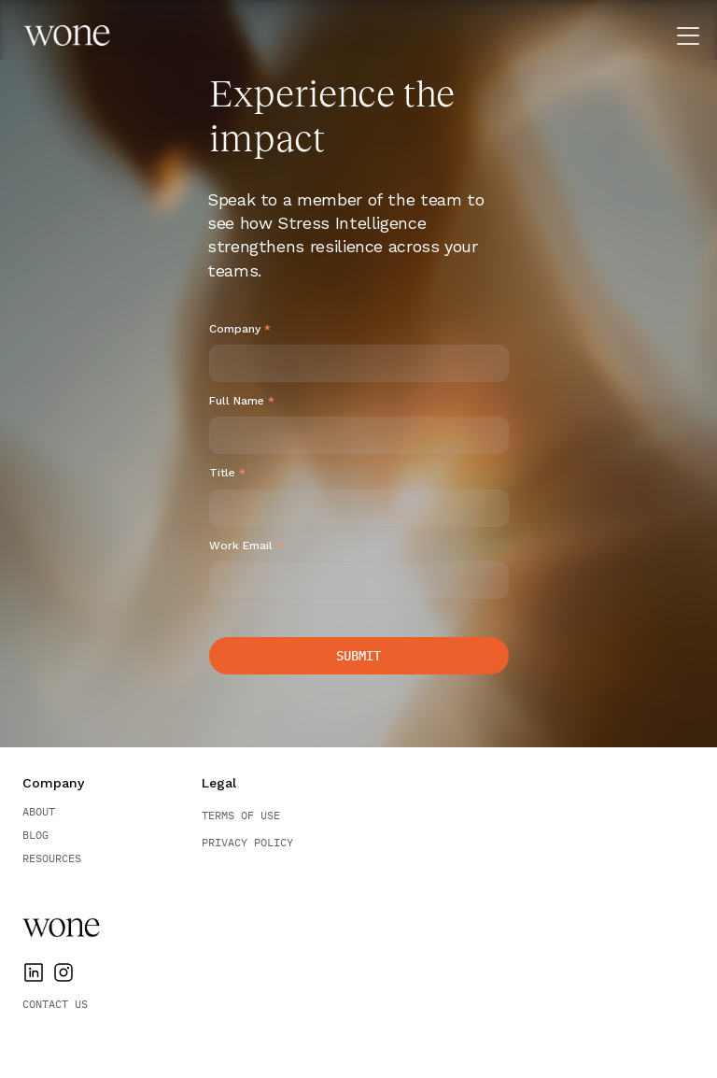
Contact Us (55, 1004)
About (38, 811)
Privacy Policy (247, 842)
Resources (51, 858)
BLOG (35, 835)
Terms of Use (241, 815)
